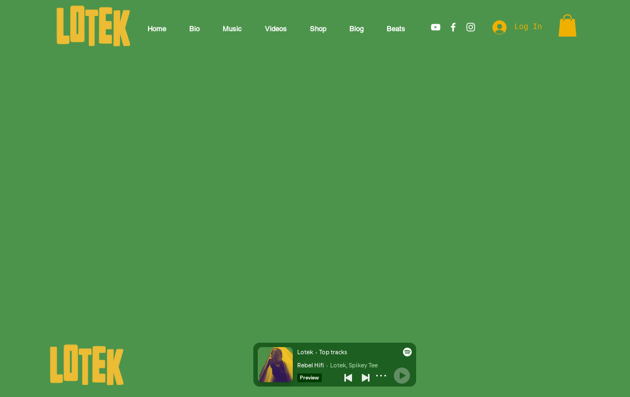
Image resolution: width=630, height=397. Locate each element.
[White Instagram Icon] (470, 27)
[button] (567, 25)
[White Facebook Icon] (453, 27)
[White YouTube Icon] (435, 27)
